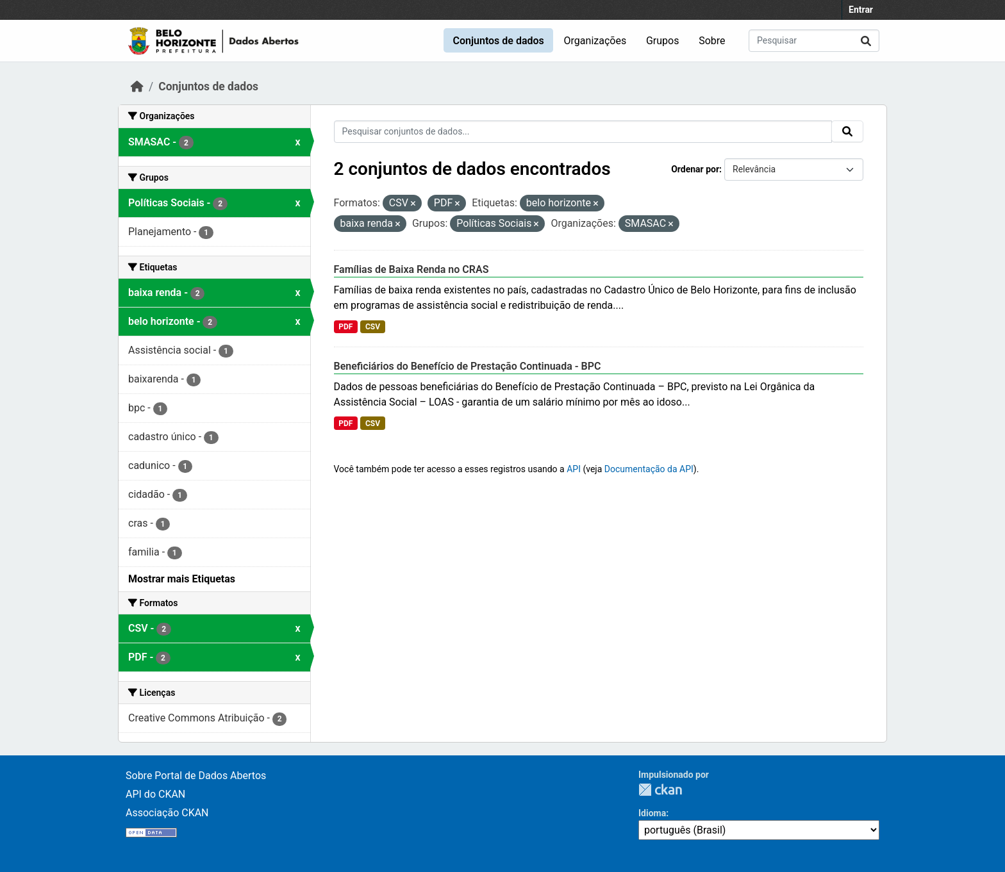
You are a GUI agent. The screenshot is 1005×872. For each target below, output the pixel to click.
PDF (345, 326)
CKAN (660, 789)
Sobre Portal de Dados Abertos (196, 775)
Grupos (662, 41)
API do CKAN (155, 794)
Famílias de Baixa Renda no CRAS (411, 269)
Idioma (652, 813)
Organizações (595, 41)
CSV (372, 326)
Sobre (712, 41)
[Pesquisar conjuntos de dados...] (814, 40)
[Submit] (865, 40)
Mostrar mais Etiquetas (181, 579)
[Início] (137, 86)
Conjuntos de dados (498, 41)
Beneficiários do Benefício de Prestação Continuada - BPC (467, 366)
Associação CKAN (167, 813)
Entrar (861, 9)
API (574, 469)
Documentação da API (649, 469)
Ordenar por (695, 169)
